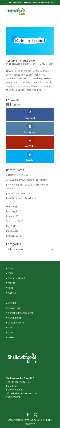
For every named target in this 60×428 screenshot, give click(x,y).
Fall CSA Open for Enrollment (21, 198)
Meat (11, 332)
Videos (11, 282)
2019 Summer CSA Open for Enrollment (26, 179)
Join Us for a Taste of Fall (19, 193)
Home (11, 268)
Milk (10, 327)
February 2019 (13, 211)
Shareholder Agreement (20, 312)
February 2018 (13, 235)
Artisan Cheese (16, 322)
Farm (50, 63)
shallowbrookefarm (19, 63)
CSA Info (12, 303)
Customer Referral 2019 (20, 60)
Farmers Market (16, 278)
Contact (12, 292)
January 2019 (13, 216)
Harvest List (14, 307)
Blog (10, 287)
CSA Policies (14, 317)
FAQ (10, 273)
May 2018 (11, 226)
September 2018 (14, 221)
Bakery (12, 337)
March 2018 (12, 230)
